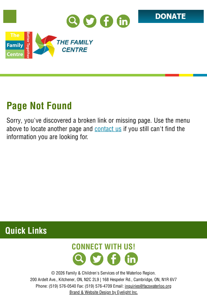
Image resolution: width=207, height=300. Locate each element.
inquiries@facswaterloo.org (148, 286)
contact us (108, 129)
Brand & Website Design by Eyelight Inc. (103, 292)
